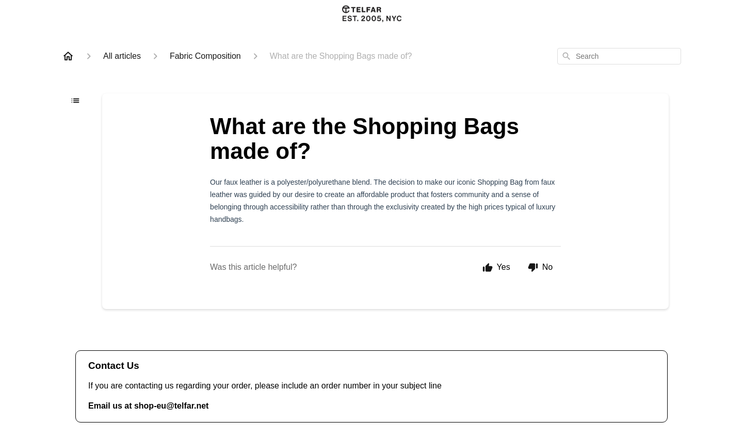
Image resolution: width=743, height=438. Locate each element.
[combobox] (619, 56)
